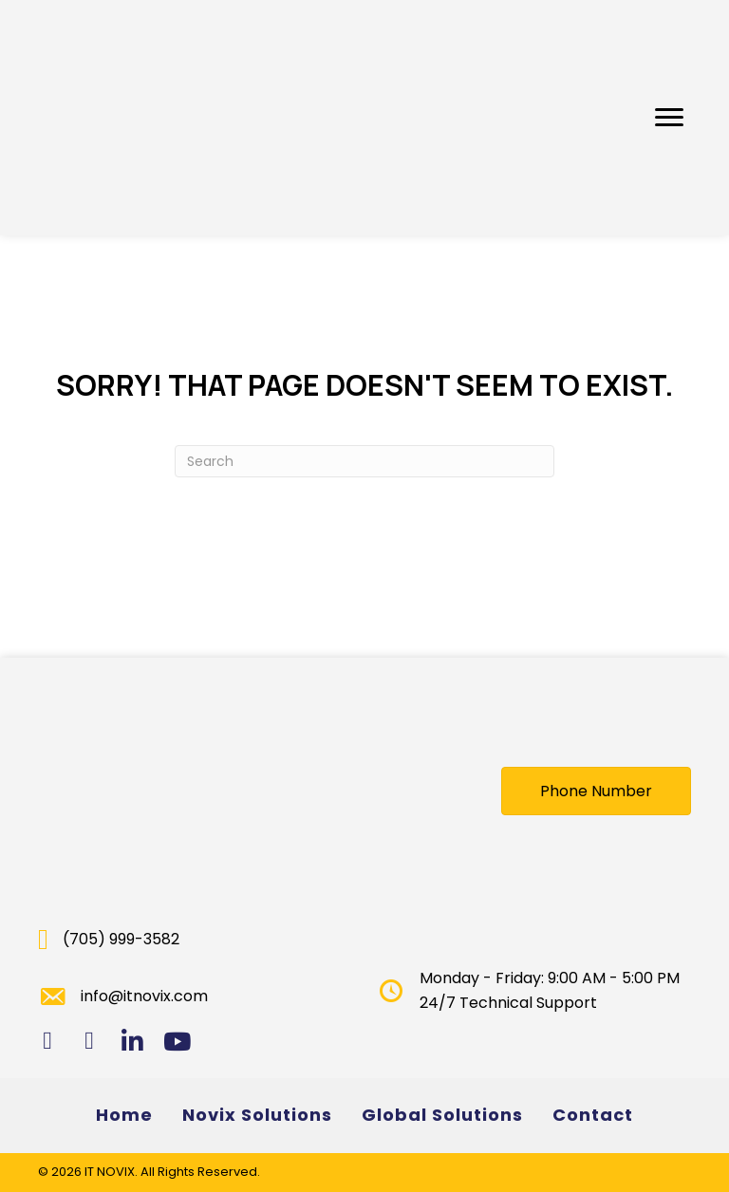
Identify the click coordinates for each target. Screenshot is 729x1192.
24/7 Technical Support (508, 1003)
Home (124, 1115)
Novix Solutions (257, 1115)
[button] (669, 117)
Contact (592, 1115)
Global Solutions (442, 1115)
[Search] (364, 461)
